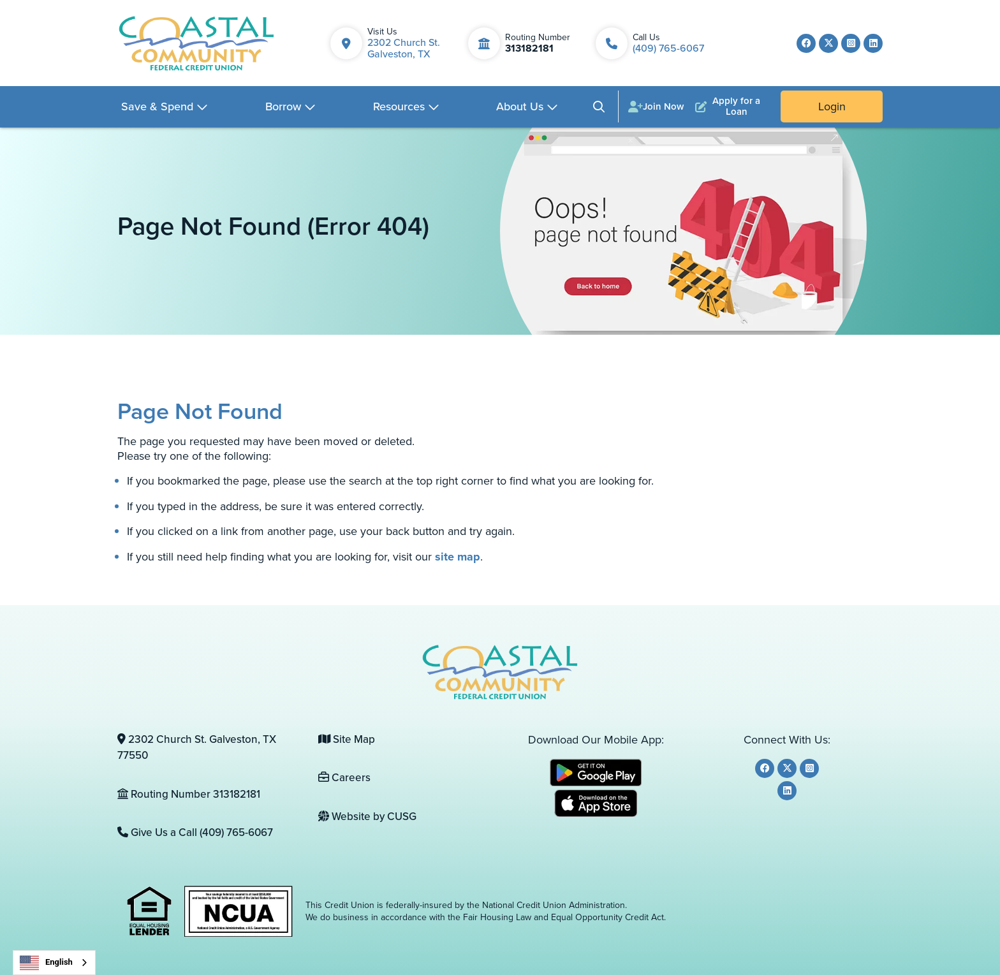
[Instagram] (850, 43)
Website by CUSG (367, 817)
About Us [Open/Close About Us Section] (519, 106)
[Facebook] (806, 43)
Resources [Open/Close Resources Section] (399, 106)
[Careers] (409, 778)
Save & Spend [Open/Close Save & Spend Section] (157, 106)
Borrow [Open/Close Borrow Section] (283, 106)
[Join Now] (656, 106)
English (46, 963)
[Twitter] (828, 43)
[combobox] (54, 962)
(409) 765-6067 (668, 48)
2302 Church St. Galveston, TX (403, 48)
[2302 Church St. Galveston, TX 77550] (208, 747)
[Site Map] (409, 739)
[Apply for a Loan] (730, 106)
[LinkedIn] (873, 43)
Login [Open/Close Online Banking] (832, 106)
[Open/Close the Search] (599, 107)
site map (457, 556)
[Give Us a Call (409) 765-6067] (208, 833)
